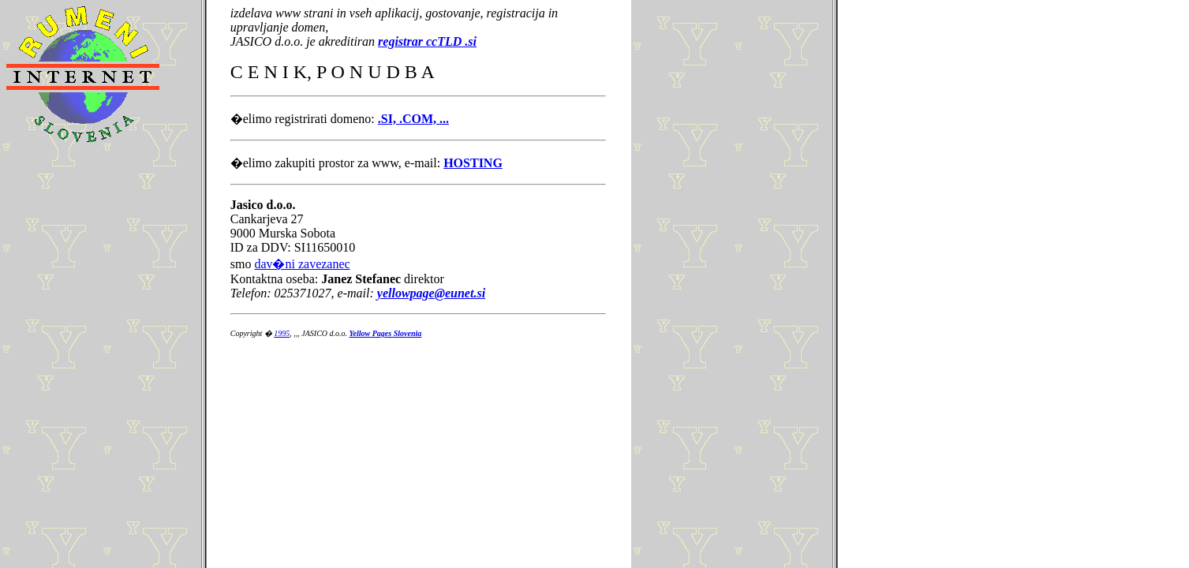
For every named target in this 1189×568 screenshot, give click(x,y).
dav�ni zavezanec (302, 264)
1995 (282, 333)
